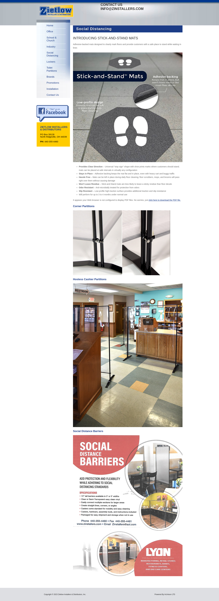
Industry (51, 46)
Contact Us (53, 95)
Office (50, 31)
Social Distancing (52, 54)
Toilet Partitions (52, 69)
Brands (50, 76)
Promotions (53, 82)
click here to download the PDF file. (165, 200)
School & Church (52, 39)
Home (50, 25)
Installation (52, 89)
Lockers (51, 61)
